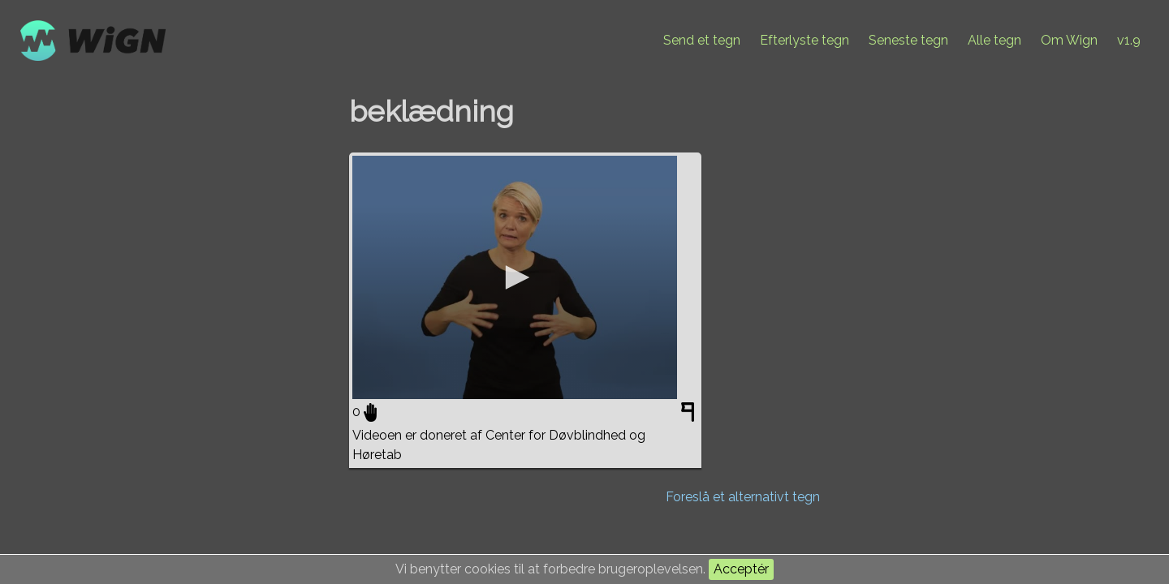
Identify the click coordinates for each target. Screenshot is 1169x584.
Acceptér (741, 569)
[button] (515, 277)
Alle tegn (994, 40)
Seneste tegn (908, 40)
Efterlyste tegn (804, 40)
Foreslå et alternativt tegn (743, 497)
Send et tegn (701, 40)
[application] (514, 277)
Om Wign (1069, 40)
